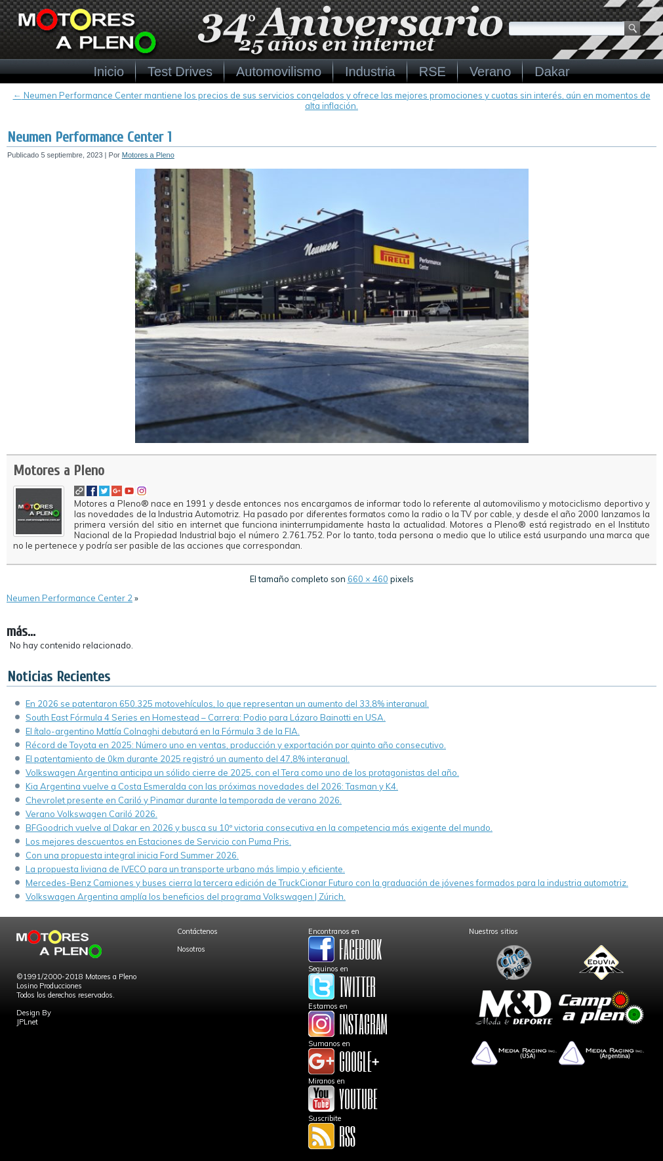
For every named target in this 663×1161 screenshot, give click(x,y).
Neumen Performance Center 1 (89, 137)
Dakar (551, 71)
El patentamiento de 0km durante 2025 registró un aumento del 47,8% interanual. (188, 758)
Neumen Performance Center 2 (69, 598)
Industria (370, 71)
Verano (490, 71)
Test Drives (180, 71)
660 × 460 (368, 579)
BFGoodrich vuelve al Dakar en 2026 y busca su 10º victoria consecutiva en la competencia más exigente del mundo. (259, 827)
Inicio (108, 71)
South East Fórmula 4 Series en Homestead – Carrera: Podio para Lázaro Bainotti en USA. (206, 717)
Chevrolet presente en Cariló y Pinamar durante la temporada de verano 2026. (184, 800)
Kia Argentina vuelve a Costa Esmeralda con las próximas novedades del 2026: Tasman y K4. (212, 786)
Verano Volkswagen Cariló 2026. (91, 814)
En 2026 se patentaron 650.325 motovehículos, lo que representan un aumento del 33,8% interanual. (227, 703)
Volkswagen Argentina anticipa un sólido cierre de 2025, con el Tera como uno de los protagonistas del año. (242, 772)
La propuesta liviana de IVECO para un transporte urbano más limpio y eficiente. (185, 869)
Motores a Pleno (148, 155)
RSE (432, 71)
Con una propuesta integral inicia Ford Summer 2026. (132, 855)
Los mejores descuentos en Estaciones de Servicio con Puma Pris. (158, 841)
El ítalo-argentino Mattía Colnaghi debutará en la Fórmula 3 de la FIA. (163, 731)
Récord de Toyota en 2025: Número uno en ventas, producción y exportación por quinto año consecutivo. (236, 745)
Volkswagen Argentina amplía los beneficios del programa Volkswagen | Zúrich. (186, 896)
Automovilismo (278, 71)
